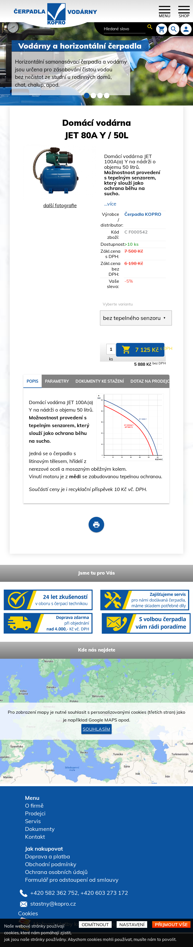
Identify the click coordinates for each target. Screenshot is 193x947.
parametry (57, 381)
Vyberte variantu (118, 304)
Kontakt (35, 836)
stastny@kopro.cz (53, 903)
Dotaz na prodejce (151, 381)
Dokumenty (40, 828)
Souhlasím (97, 729)
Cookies (28, 913)
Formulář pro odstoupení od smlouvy (72, 879)
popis (32, 381)
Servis (33, 821)
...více (110, 204)
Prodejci (35, 813)
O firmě (34, 805)
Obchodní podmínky (50, 864)
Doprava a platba (47, 856)
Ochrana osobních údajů (56, 871)
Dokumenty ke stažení (100, 381)
